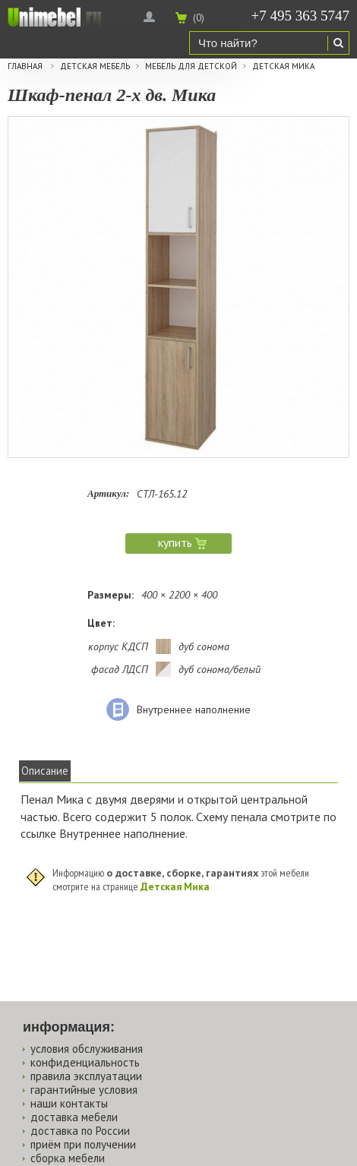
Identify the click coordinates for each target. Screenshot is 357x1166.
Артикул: (108, 493)
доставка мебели (74, 1117)
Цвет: (101, 623)
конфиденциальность (85, 1062)
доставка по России (80, 1130)
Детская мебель (95, 66)
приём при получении (83, 1144)
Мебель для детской (191, 66)
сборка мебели (67, 1158)
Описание (44, 770)
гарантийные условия (83, 1089)
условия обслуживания (86, 1048)
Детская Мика (283, 66)
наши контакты (69, 1103)
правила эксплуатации (86, 1076)
